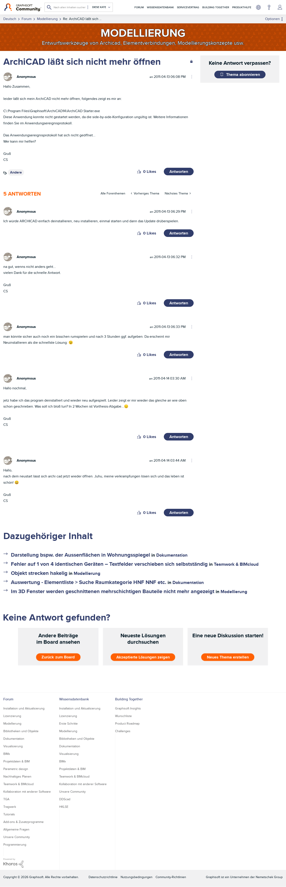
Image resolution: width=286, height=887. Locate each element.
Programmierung (14, 844)
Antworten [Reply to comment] (178, 233)
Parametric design (15, 769)
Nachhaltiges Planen (17, 776)
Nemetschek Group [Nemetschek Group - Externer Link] (269, 877)
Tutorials (9, 814)
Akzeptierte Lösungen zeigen (143, 657)
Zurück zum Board (58, 657)
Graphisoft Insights (128, 708)
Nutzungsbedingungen (136, 877)
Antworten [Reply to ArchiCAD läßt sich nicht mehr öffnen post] (178, 171)
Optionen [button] (272, 18)
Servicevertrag (188, 7)
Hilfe (269, 7)
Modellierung (87, 573)
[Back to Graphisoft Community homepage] (22, 7)
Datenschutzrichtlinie (103, 877)
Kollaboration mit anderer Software (27, 791)
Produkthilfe (241, 7)
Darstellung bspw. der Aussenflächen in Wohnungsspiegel (80, 555)
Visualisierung (13, 746)
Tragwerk (9, 806)
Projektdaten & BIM (16, 761)
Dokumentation (172, 555)
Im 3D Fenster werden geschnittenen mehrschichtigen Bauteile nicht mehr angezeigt (112, 591)
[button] (139, 171)
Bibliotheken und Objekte (21, 731)
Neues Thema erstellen (228, 657)
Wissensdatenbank (160, 7)
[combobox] (79, 7)
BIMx (6, 754)
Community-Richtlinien (171, 877)
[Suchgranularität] (99, 7)
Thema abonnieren (243, 74)
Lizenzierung (12, 716)
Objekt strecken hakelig (39, 573)
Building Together (215, 7)
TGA (6, 799)
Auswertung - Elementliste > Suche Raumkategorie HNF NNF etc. (88, 582)
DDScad (64, 799)
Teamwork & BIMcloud (236, 564)
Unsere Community (16, 837)
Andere (16, 172)
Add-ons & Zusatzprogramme (23, 822)
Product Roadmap (127, 723)
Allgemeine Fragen (16, 829)
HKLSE (63, 806)
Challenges (122, 731)
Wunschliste (123, 716)
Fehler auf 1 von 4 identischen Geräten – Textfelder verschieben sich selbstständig (109, 564)
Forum (139, 7)
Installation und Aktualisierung (24, 708)
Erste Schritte (68, 723)
